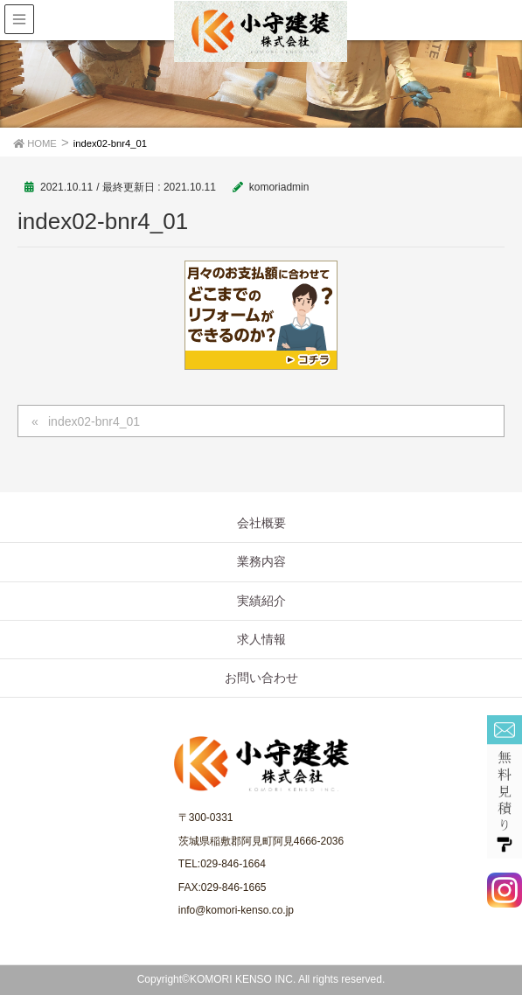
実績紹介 (261, 601)
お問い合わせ (261, 678)
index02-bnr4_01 (94, 421)
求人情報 (261, 639)
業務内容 (261, 561)
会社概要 (261, 523)
